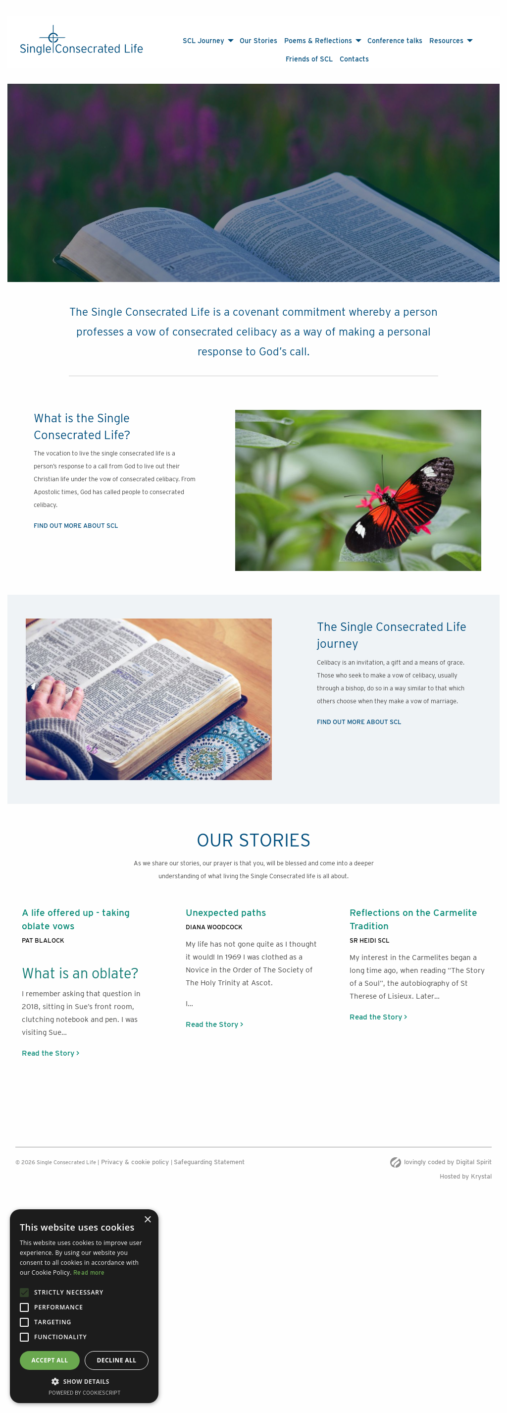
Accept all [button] (50, 1360)
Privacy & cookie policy (135, 1152)
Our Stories (258, 40)
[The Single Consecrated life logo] (81, 40)
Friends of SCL (309, 59)
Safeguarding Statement (209, 1152)
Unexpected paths (226, 902)
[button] (84, 1381)
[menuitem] (207, 41)
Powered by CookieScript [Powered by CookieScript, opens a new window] (84, 1392)
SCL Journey (203, 40)
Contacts (354, 59)
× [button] (147, 1220)
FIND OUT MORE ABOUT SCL (76, 515)
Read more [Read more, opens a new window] (89, 1272)
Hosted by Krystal (466, 1166)
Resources (446, 40)
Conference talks (394, 40)
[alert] (84, 1306)
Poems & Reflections (318, 40)
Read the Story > (50, 1043)
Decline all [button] (117, 1360)
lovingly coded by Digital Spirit (441, 1152)
